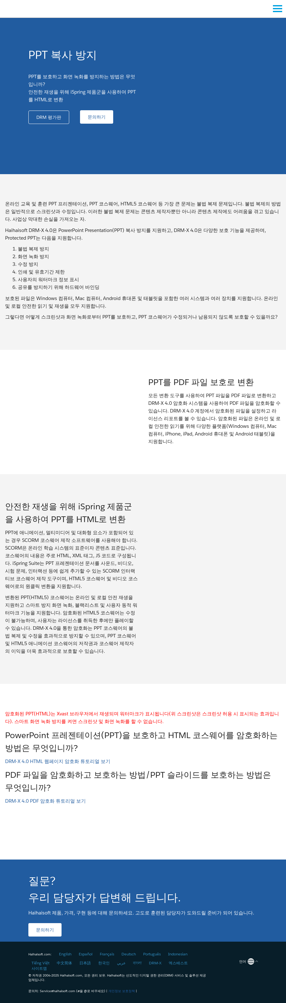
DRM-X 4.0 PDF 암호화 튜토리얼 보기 (45, 801)
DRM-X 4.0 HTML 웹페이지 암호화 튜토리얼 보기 (57, 761)
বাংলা (137, 963)
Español (85, 954)
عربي (121, 963)
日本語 (85, 963)
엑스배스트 (178, 963)
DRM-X (155, 963)
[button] (48, 117)
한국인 (104, 963)
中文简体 (64, 963)
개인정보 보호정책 (121, 991)
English (65, 954)
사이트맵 (39, 968)
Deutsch (128, 954)
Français (107, 954)
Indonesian (177, 954)
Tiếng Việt (40, 963)
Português (152, 954)
